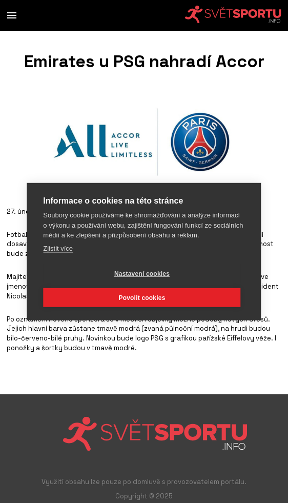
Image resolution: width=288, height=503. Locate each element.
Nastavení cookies (142, 273)
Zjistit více (58, 248)
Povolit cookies (141, 297)
